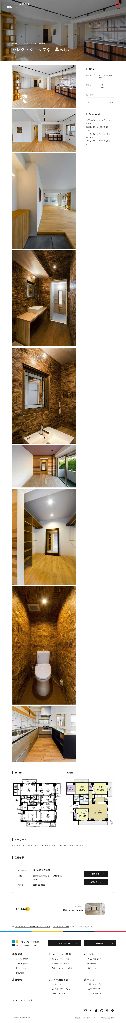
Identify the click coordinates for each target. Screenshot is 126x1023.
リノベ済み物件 (22, 959)
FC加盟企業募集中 (107, 1018)
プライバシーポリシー (91, 1018)
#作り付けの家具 (66, 845)
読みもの (89, 980)
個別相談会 (91, 963)
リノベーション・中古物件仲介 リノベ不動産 (32, 927)
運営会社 (78, 1018)
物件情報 (17, 954)
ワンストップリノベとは (61, 989)
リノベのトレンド (94, 993)
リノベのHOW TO (94, 989)
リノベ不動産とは (58, 980)
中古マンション (22, 968)
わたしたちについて (59, 984)
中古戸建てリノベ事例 (60, 963)
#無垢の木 (80, 845)
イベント (89, 954)
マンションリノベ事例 (60, 959)
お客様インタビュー (95, 984)
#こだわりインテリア (31, 845)
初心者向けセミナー (95, 959)
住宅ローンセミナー (95, 968)
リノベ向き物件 (22, 963)
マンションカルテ (22, 1000)
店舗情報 (17, 980)
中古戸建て (20, 973)
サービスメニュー (58, 993)
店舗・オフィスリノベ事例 (62, 968)
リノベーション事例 (61, 927)
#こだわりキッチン (49, 845)
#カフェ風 (16, 845)
